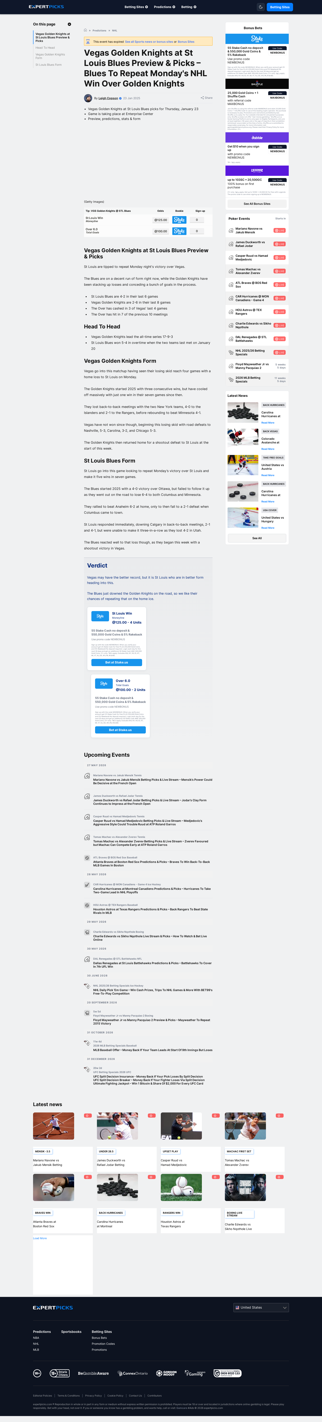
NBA (36, 1350)
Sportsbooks (71, 1345)
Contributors (154, 1408)
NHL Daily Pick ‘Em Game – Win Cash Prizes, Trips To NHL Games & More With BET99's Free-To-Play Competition (153, 1004)
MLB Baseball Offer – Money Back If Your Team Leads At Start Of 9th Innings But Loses (153, 1063)
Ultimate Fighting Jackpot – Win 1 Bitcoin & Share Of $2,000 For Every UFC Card (148, 1096)
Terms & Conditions (69, 1408)
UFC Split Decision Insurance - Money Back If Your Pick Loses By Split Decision (148, 1089)
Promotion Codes (103, 1356)
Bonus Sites (186, 41)
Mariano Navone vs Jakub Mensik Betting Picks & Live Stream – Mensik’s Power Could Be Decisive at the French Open (152, 794)
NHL (36, 1356)
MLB (36, 1362)
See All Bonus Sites (257, 203)
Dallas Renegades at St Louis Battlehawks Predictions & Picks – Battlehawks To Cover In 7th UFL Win (152, 977)
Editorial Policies (42, 1408)
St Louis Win (117, 232)
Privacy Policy (93, 1408)
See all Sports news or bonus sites (149, 41)
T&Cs (278, 74)
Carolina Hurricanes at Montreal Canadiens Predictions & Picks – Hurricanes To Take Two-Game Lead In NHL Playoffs (152, 903)
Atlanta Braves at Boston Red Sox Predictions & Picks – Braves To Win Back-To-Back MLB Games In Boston (151, 876)
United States (251, 1320)
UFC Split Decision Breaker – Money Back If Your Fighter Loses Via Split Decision (149, 1093)
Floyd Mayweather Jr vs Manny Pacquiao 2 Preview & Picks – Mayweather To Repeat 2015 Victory (151, 1034)
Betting (186, 7)
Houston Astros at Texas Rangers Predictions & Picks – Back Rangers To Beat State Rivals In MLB (150, 923)
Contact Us (135, 1408)
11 (276, 378)
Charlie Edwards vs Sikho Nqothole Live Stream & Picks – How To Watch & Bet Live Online (150, 950)
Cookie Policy (115, 1408)
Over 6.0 (117, 243)
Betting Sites (134, 7)
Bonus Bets (99, 1350)
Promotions (99, 1362)
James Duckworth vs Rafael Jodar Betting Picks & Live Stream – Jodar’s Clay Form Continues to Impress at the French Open (150, 814)
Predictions (162, 7)
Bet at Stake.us (116, 675)
